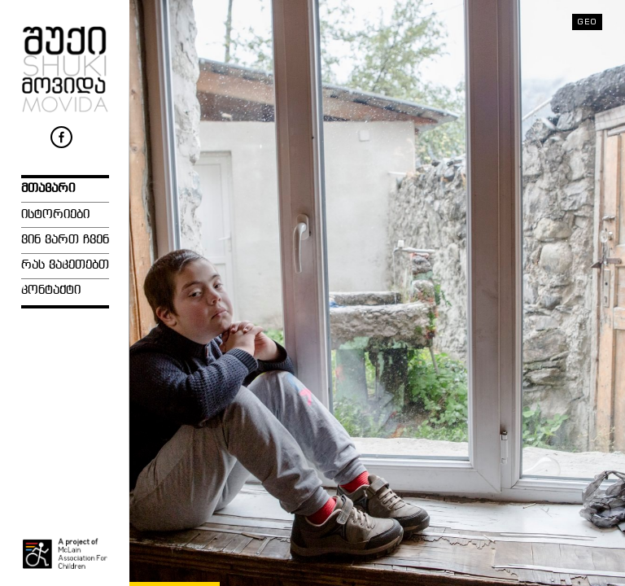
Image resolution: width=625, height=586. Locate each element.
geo (587, 21)
